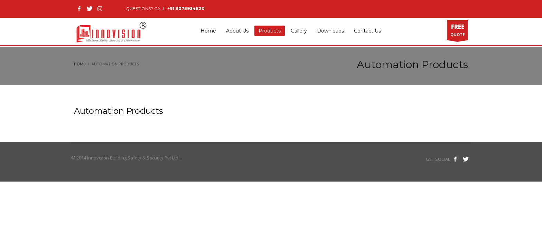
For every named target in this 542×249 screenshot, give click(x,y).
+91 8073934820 (186, 8)
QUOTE (457, 31)
